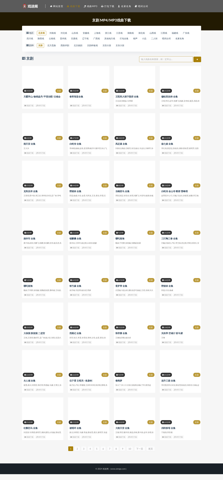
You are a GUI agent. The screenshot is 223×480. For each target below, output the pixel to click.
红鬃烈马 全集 (31, 433)
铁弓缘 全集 (75, 291)
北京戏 (42, 33)
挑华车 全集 (30, 244)
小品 (170, 38)
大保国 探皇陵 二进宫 (34, 339)
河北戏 (66, 33)
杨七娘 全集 (167, 150)
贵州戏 (79, 38)
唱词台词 (31, 44)
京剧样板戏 (98, 51)
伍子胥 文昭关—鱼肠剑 (80, 386)
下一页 (141, 454)
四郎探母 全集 (168, 433)
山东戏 (79, 33)
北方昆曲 (53, 51)
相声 (159, 38)
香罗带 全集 (121, 291)
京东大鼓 (128, 51)
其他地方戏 (131, 38)
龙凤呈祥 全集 (31, 197)
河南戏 (54, 33)
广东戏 (30, 38)
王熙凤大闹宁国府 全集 (127, 102)
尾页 (152, 454)
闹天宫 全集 (30, 150)
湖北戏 (153, 33)
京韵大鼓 (114, 51)
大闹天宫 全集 (122, 433)
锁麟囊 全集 (75, 244)
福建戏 (190, 33)
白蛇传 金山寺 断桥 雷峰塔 (174, 197)
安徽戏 (91, 33)
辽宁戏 (104, 38)
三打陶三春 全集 (169, 244)
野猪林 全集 (75, 197)
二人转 (181, 38)
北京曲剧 (82, 51)
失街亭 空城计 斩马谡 (172, 339)
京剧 (41, 51)
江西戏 (178, 33)
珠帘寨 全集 (121, 339)
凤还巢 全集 (121, 150)
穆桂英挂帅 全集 (169, 102)
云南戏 (67, 38)
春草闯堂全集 (76, 102)
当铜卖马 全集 (122, 197)
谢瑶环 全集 (75, 433)
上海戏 (103, 33)
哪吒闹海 (119, 244)
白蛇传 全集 (75, 150)
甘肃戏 (92, 38)
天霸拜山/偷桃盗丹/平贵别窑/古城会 (42, 102)
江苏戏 (128, 33)
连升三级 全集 (168, 386)
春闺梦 (118, 386)
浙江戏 (116, 33)
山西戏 (165, 33)
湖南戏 (141, 33)
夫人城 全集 (30, 386)
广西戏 (116, 38)
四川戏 (42, 38)
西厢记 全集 (75, 339)
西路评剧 (68, 51)
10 (131, 454)
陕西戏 (55, 38)
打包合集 (147, 38)
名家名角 (46, 44)
